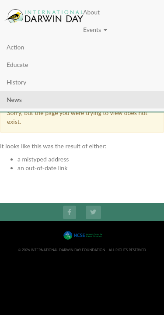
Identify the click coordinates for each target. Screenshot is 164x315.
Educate (17, 64)
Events (95, 29)
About (91, 12)
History (16, 82)
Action (15, 47)
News (14, 99)
